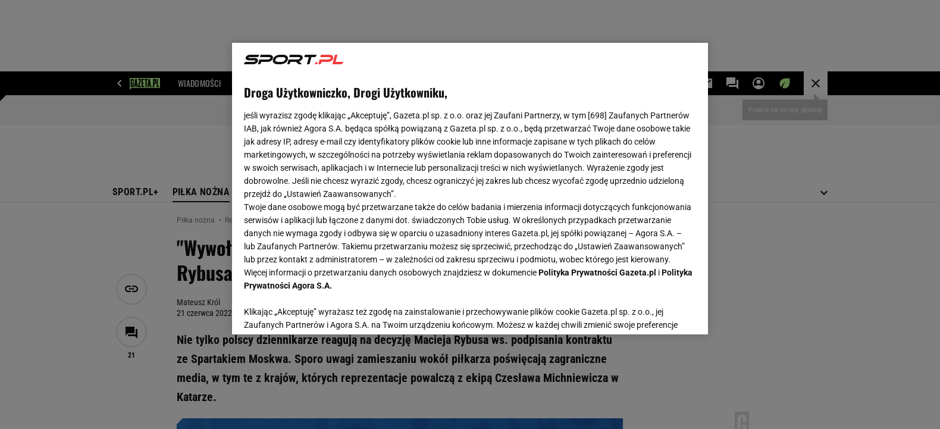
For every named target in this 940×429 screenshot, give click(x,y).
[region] (470, 188)
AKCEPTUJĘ (656, 311)
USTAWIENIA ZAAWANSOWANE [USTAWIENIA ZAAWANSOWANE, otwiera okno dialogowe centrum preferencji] (322, 310)
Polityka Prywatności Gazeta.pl (597, 272)
